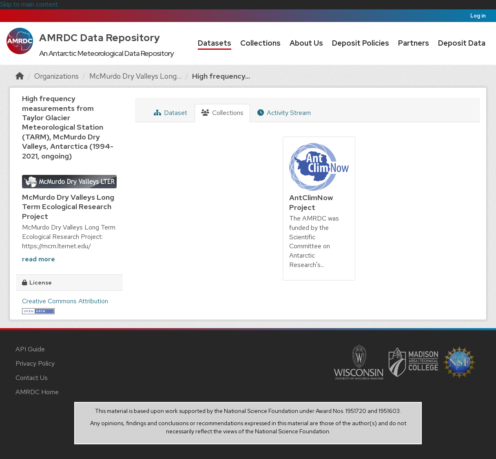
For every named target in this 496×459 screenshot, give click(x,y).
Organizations (56, 76)
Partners (413, 43)
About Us (306, 43)
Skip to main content (29, 4)
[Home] (20, 76)
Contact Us (32, 377)
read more (38, 259)
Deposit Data (461, 43)
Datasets (214, 43)
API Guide (30, 349)
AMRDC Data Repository (99, 37)
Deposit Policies (360, 43)
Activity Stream (284, 112)
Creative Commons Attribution (65, 301)
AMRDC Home (37, 392)
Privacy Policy (35, 363)
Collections (260, 43)
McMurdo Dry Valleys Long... (135, 76)
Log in (478, 15)
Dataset (170, 112)
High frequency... (221, 76)
